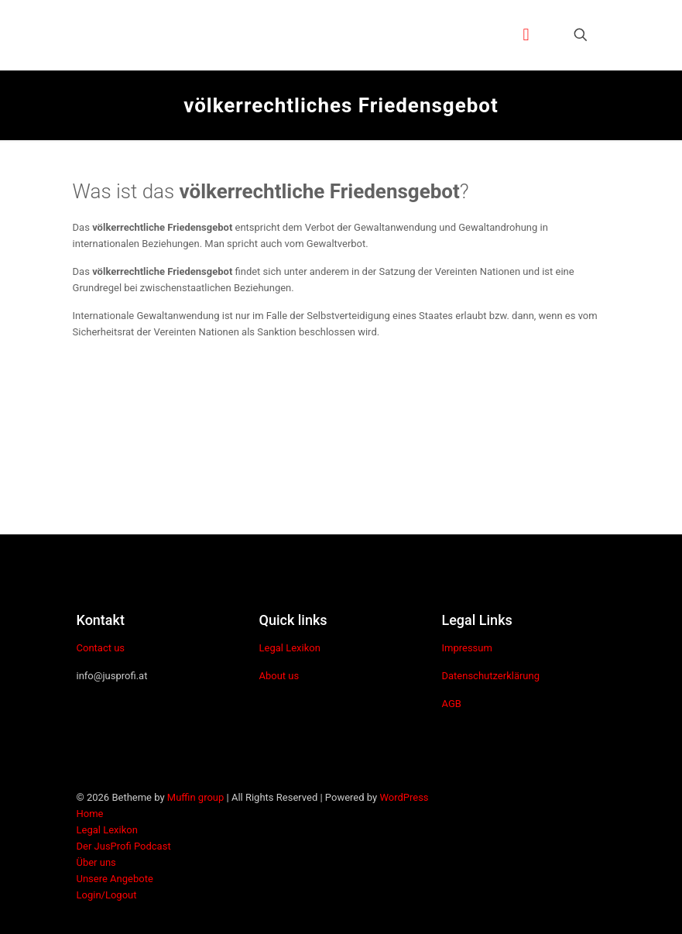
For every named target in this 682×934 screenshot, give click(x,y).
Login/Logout (107, 895)
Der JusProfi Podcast (124, 846)
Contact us (101, 648)
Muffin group (195, 797)
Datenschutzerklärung (490, 676)
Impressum (466, 648)
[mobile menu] (526, 35)
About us (279, 676)
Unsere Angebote (115, 878)
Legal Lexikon (289, 648)
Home (90, 813)
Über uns (96, 862)
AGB (451, 703)
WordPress (403, 797)
